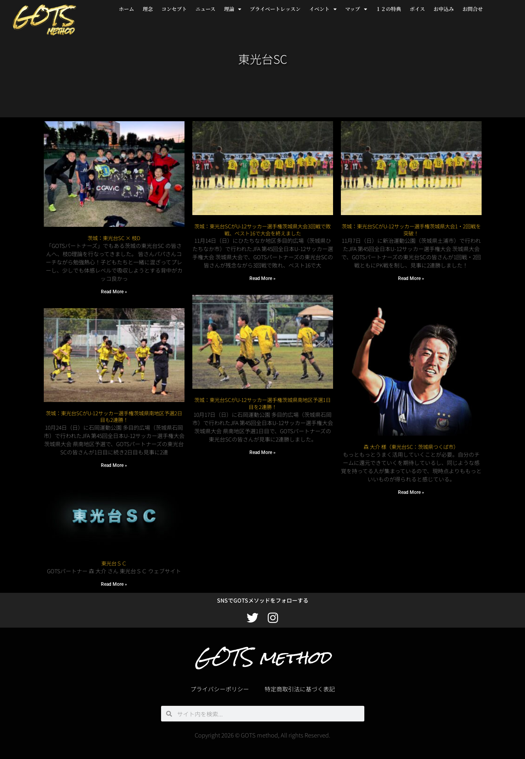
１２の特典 (388, 9)
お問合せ (472, 9)
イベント (323, 9)
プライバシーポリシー (219, 689)
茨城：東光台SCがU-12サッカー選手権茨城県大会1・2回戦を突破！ (411, 229)
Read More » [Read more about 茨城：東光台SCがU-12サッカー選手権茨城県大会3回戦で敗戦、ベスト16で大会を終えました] (262, 278)
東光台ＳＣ (114, 563)
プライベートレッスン (275, 9)
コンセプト (174, 9)
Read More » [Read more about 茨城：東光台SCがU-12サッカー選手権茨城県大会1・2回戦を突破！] (411, 278)
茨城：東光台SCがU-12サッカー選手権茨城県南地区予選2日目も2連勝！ (114, 416)
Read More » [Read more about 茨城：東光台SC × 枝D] (114, 291)
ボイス (417, 9)
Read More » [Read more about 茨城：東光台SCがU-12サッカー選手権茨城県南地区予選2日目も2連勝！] (114, 465)
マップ (356, 9)
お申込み (444, 9)
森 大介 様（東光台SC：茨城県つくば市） (411, 447)
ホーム (126, 9)
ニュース (205, 9)
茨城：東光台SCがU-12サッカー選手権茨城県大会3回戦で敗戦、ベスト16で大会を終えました (262, 229)
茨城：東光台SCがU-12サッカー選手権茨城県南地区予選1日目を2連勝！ (262, 403)
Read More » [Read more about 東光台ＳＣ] (114, 584)
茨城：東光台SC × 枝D (114, 238)
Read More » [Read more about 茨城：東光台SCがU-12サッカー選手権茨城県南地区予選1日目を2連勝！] (262, 452)
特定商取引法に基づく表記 (300, 689)
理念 (148, 9)
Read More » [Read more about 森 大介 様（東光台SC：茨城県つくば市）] (411, 492)
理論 (232, 9)
